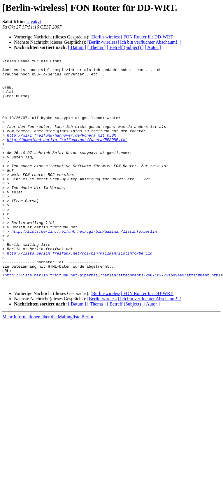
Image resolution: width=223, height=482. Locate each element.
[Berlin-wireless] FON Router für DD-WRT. (132, 36)
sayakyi (34, 21)
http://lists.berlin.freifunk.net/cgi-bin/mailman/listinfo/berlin (84, 266)
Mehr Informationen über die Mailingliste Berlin (47, 361)
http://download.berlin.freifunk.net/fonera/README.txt (67, 156)
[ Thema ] (96, 47)
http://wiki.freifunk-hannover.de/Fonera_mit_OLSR (61, 150)
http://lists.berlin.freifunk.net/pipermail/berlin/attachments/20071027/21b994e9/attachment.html (113, 318)
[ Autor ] (153, 47)
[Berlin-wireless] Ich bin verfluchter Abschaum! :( (134, 42)
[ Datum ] (77, 47)
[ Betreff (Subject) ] (125, 47)
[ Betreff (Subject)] (124, 348)
